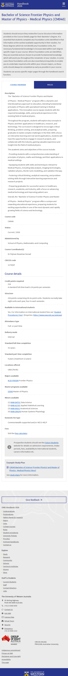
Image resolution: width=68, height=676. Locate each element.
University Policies (10, 536)
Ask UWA (7, 613)
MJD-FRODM (13, 380)
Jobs (5, 591)
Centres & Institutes (10, 566)
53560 (10, 391)
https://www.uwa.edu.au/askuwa (47, 315)
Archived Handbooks (11, 542)
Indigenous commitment (11, 650)
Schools (6, 563)
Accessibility (6, 659)
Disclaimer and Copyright (11, 656)
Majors (5, 520)
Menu (63, 4)
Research (6, 557)
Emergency (8, 628)
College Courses (9, 526)
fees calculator (21, 433)
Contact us (7, 545)
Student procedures (10, 532)
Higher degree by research (13, 517)
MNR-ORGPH (15, 411)
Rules (5, 529)
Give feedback (32, 499)
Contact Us (8, 609)
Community (7, 560)
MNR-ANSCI (15, 408)
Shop (5, 572)
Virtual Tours (9, 621)
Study (5, 554)
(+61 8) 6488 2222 (10, 631)
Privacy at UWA (7, 653)
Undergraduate (9, 511)
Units (5, 523)
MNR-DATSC (15, 402)
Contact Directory (9, 588)
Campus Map (9, 617)
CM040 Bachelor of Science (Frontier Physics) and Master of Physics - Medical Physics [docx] (34, 469)
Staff (5, 585)
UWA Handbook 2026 (10, 507)
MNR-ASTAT (15, 405)
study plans (15, 475)
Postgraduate (8, 514)
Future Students (52, 442)
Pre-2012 (6, 539)
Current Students (9, 582)
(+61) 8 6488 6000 (10, 606)
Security (7, 625)
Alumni (6, 569)
